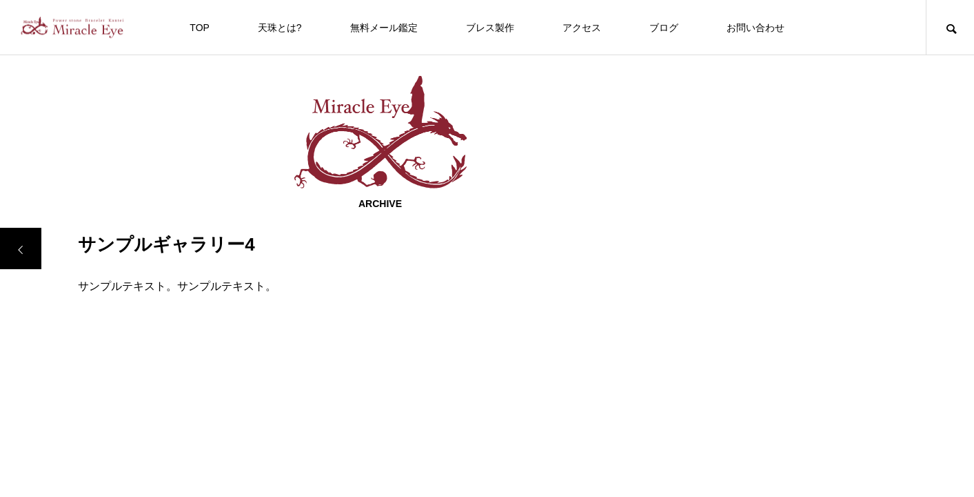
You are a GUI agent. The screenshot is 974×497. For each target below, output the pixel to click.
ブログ (663, 27)
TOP (200, 27)
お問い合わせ (755, 27)
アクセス (581, 27)
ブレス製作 (490, 27)
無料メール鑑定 (384, 27)
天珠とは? (280, 27)
